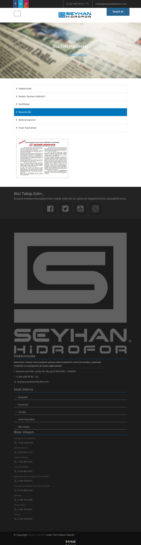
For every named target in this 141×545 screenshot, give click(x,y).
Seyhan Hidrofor (37, 535)
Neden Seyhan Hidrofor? (31, 96)
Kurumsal (23, 404)
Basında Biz (23, 112)
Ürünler (22, 412)
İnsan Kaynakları (26, 127)
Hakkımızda (23, 88)
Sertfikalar (23, 104)
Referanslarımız (26, 120)
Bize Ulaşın (24, 427)
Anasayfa (59, 55)
